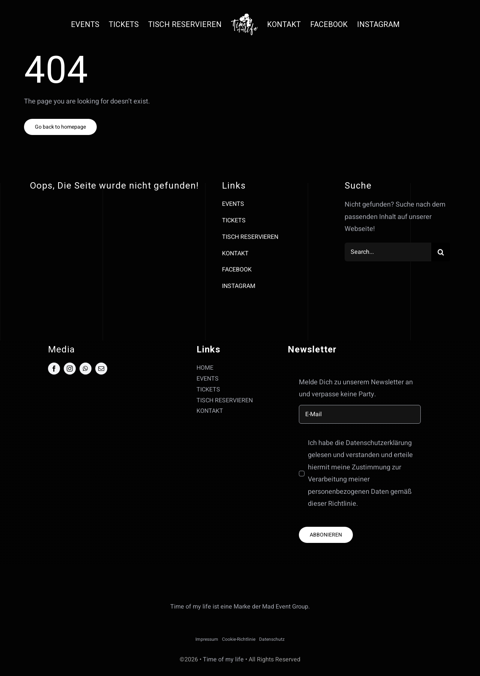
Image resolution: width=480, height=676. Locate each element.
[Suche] (440, 252)
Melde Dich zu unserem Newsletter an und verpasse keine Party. (356, 388)
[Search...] (388, 252)
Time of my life (223, 659)
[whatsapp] (86, 369)
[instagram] (70, 369)
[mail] (101, 369)
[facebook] (54, 369)
